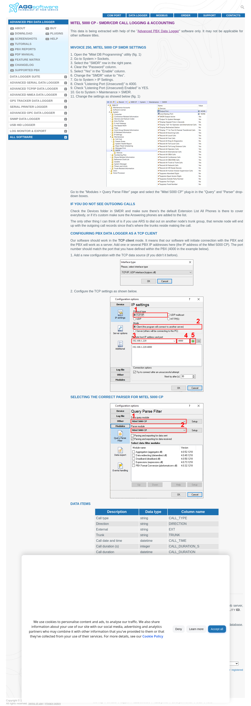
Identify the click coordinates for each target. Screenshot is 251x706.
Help (54, 38)
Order (185, 15)
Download (23, 33)
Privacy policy (53, 703)
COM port (114, 15)
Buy (53, 28)
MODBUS (162, 15)
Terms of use (35, 703)
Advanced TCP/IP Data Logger (34, 88)
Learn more (196, 629)
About (20, 28)
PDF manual (24, 54)
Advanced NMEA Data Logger (33, 94)
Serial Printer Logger (28, 106)
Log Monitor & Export (28, 131)
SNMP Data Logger (25, 118)
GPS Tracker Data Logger (31, 100)
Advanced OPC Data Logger (32, 112)
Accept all (217, 629)
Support (209, 15)
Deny (178, 629)
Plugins (56, 33)
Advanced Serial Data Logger (34, 82)
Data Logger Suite (25, 76)
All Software (21, 137)
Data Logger (138, 15)
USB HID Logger (22, 125)
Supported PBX (27, 70)
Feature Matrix (27, 59)
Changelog (24, 64)
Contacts (233, 15)
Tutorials (23, 44)
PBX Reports (25, 49)
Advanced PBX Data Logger (158, 31)
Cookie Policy (152, 636)
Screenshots (26, 38)
